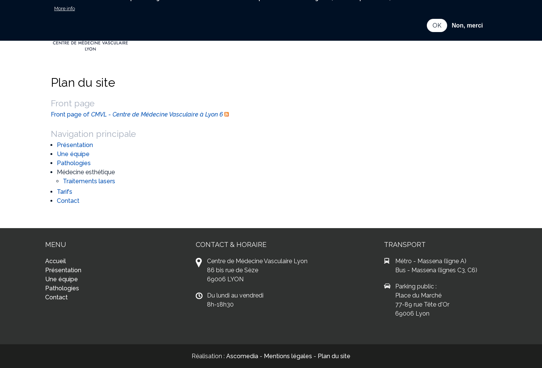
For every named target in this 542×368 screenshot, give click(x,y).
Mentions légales (288, 356)
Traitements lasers (89, 181)
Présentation (75, 145)
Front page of (137, 114)
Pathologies (74, 163)
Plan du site (334, 356)
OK (437, 18)
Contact (68, 200)
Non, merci (467, 18)
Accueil (55, 261)
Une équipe (73, 154)
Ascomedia (242, 356)
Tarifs (64, 191)
